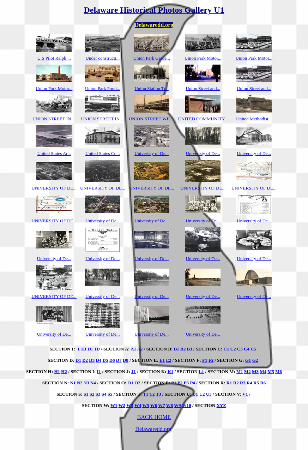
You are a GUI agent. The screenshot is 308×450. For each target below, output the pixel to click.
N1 (73, 382)
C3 (240, 349)
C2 (233, 349)
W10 (186, 405)
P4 (192, 382)
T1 (145, 394)
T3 (158, 394)
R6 (263, 382)
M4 (263, 371)
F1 (204, 360)
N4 (93, 382)
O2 (137, 382)
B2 (183, 349)
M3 (255, 371)
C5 (253, 349)
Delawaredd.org (153, 429)
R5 (256, 382)
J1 (133, 371)
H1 (57, 371)
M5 (270, 371)
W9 (177, 405)
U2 (202, 394)
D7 (119, 360)
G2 (255, 360)
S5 (110, 394)
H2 (64, 371)
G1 (248, 360)
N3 (86, 382)
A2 (140, 349)
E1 (162, 360)
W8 (169, 405)
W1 (113, 405)
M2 (247, 371)
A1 (133, 349)
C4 (246, 349)
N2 (80, 382)
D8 (125, 360)
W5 (145, 405)
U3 (209, 394)
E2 (168, 360)
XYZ (221, 405)
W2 (122, 405)
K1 (171, 371)
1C (90, 349)
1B (83, 349)
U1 (195, 394)
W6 (153, 405)
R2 (236, 382)
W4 (137, 405)
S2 (92, 394)
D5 (105, 360)
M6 (278, 371)
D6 (112, 360)
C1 (226, 349)
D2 (85, 360)
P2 (179, 382)
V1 (245, 394)
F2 (211, 360)
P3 (186, 382)
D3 (92, 360)
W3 (129, 405)
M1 (239, 371)
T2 (152, 394)
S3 (98, 394)
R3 (243, 382)
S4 (104, 394)
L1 (201, 371)
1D (97, 349)
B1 (176, 349)
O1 (130, 382)
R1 (229, 382)
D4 (98, 360)
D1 (78, 360)
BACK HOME (154, 417)
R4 (249, 382)
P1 (173, 382)
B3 (189, 349)
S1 (86, 394)
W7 (161, 405)
